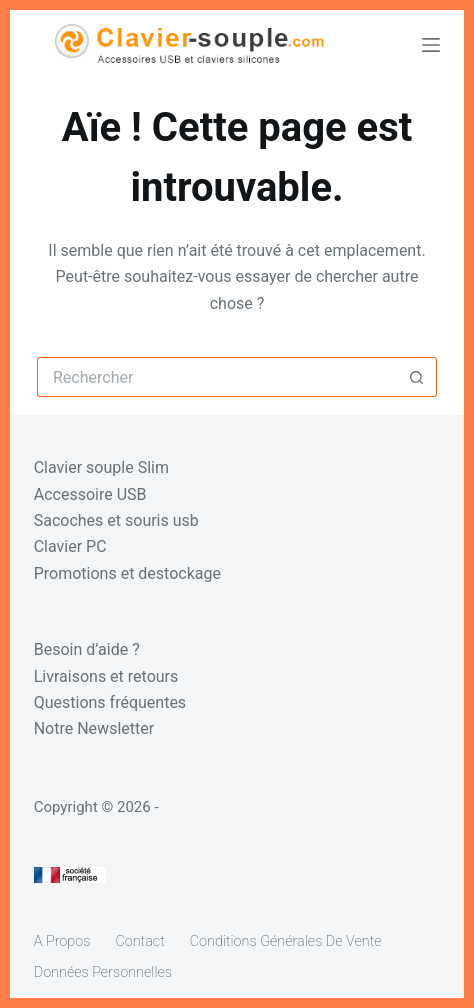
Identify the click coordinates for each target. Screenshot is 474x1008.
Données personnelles (103, 972)
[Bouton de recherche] (417, 377)
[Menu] (431, 45)
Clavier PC (70, 546)
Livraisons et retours (106, 676)
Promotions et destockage (127, 573)
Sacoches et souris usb (116, 520)
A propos (62, 941)
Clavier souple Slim (101, 467)
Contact (139, 941)
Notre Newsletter (94, 728)
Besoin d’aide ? (87, 649)
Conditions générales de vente (286, 941)
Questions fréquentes (110, 702)
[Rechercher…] (217, 377)
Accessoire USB (90, 494)
